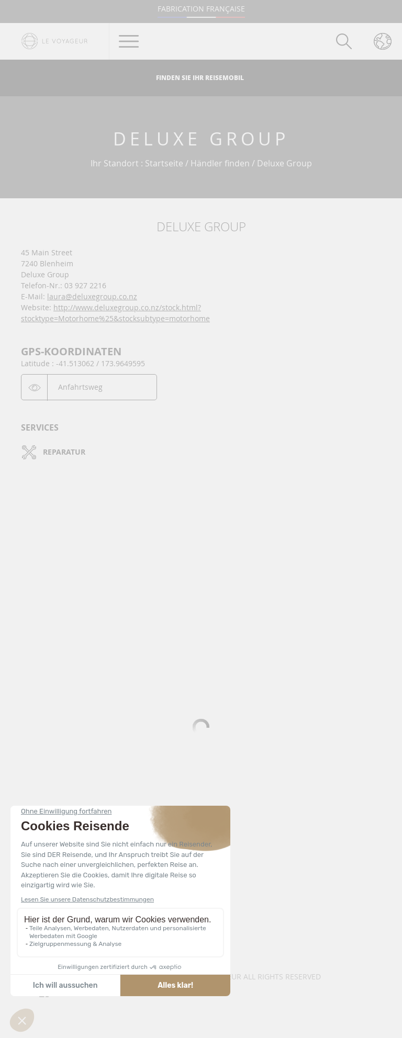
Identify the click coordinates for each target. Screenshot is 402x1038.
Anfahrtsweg (80, 387)
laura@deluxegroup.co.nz (92, 296)
